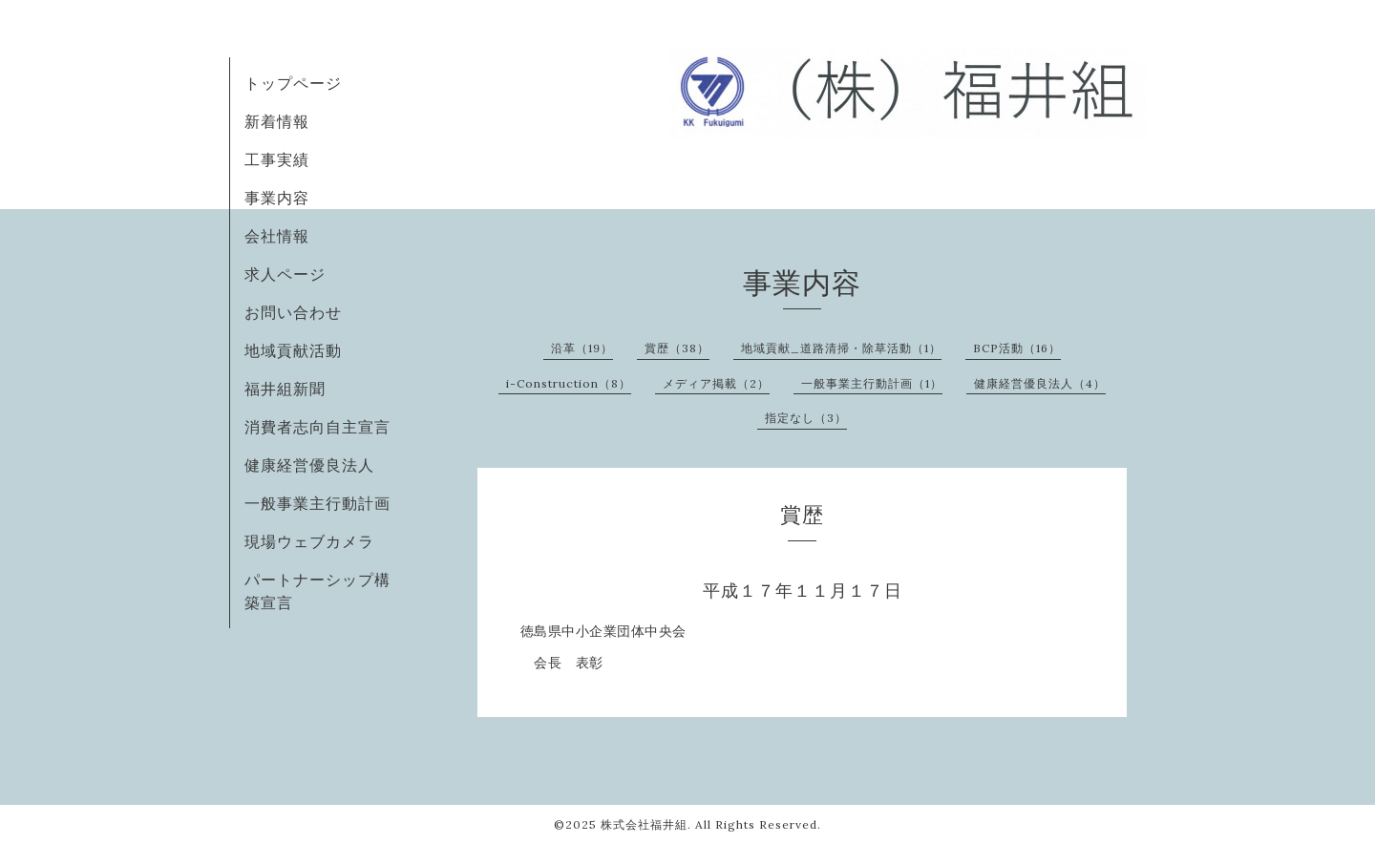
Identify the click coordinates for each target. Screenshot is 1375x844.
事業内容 (276, 197)
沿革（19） (582, 348)
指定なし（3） (806, 418)
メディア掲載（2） (716, 383)
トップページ (293, 83)
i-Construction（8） (568, 383)
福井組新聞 (285, 388)
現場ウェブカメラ (309, 541)
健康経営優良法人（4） (1040, 383)
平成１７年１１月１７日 (802, 590)
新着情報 (276, 121)
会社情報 (276, 235)
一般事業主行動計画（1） (871, 383)
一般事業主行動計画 (317, 503)
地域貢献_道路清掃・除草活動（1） (841, 348)
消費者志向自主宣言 (317, 426)
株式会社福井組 (644, 824)
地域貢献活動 (293, 350)
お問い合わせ (293, 312)
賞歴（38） (677, 348)
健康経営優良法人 (309, 465)
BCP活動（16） (1017, 348)
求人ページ (285, 274)
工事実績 (276, 159)
